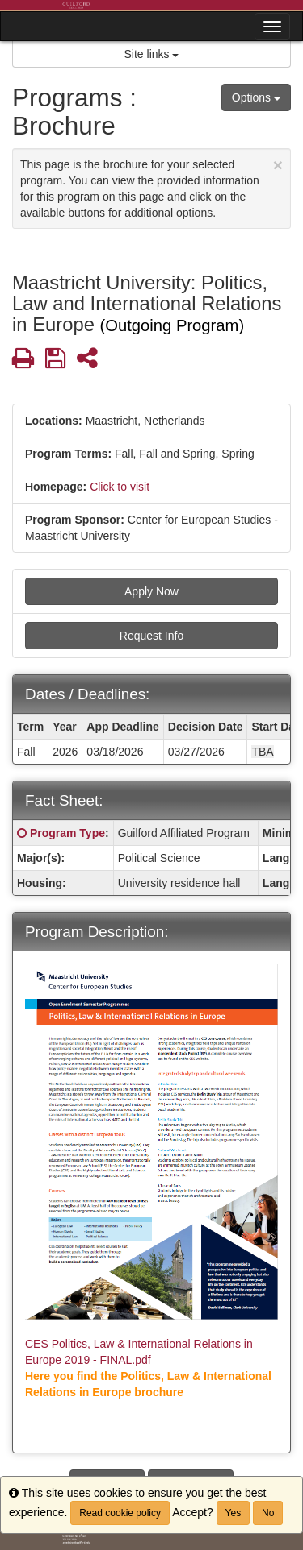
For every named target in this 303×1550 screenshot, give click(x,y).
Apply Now (151, 591)
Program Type (67, 833)
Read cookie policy (120, 1513)
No (268, 1513)
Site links (151, 54)
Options (256, 97)
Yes (233, 1513)
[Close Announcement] (278, 164)
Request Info (151, 635)
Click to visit (119, 486)
